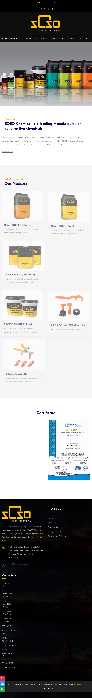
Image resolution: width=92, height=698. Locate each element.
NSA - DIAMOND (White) (7, 594)
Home (4, 39)
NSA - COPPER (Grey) (16, 225)
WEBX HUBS (79, 684)
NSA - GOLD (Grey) (62, 227)
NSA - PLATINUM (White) (7, 604)
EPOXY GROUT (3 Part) (17, 324)
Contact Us (53, 527)
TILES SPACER (8, 668)
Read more (7, 152)
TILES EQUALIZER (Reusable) (68, 326)
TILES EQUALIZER (18, 374)
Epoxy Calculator (55, 532)
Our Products (28, 39)
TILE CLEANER (9, 646)
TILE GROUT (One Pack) (21, 275)
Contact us (83, 39)
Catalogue (67, 39)
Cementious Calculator (58, 536)
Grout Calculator (49, 39)
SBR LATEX (7, 626)
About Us (14, 39)
